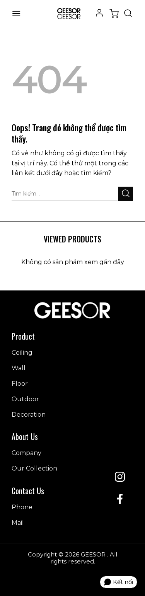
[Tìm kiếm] (128, 13)
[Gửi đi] (125, 193)
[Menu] (16, 13)
